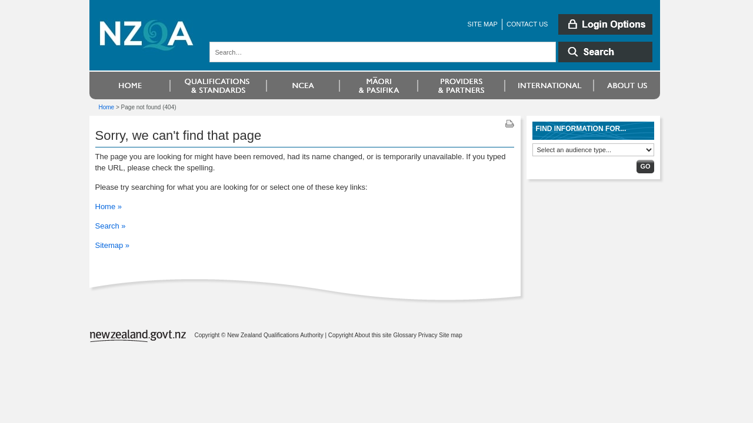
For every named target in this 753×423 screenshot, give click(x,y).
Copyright (341, 335)
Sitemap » (112, 245)
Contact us (527, 24)
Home (107, 107)
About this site (373, 335)
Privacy (428, 335)
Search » (110, 225)
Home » (108, 206)
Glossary (404, 335)
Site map (483, 24)
